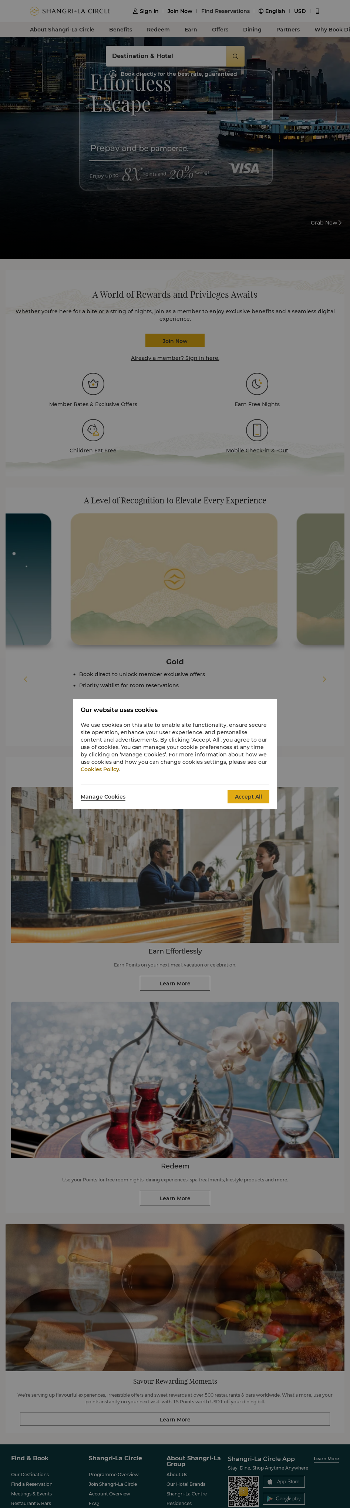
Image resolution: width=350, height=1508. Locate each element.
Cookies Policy (100, 769)
